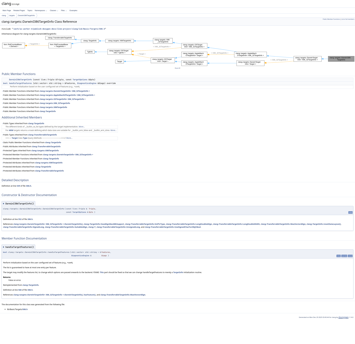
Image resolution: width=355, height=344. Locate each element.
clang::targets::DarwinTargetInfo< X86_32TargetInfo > (65, 91)
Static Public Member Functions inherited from (31, 142)
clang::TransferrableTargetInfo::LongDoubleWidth (236, 224)
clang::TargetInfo (48, 111)
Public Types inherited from (23, 123)
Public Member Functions (331, 19)
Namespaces (41, 10)
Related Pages (19, 10)
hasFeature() (90, 294)
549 (18, 186)
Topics (29, 10)
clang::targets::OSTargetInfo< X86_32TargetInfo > (63, 99)
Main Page (7, 10)
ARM (11, 130)
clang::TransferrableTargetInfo (42, 134)
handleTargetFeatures (20, 83)
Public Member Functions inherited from (46, 91)
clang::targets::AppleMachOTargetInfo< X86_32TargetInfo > (67, 95)
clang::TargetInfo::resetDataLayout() (324, 224)
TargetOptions (80, 79)
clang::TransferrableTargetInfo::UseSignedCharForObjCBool (173, 227)
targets (12, 15)
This (102, 272)
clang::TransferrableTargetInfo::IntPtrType (145, 224)
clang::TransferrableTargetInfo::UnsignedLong (118, 227)
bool (5, 83)
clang (4, 15)
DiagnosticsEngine (86, 83)
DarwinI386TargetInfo (26, 15)
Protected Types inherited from (30, 150)
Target (15, 138)
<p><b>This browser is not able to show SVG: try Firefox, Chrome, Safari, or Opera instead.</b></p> (178, 51)
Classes (54, 10)
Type (25, 138)
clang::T (92, 227)
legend (177, 68)
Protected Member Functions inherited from (47, 154)
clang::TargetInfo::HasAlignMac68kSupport (104, 224)
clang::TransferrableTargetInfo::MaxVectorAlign (283, 224)
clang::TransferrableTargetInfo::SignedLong (23, 227)
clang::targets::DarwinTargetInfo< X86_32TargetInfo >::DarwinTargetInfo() (48, 224)
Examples (73, 10)
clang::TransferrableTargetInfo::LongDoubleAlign (189, 224)
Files (64, 10)
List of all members (347, 19)
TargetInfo (178, 272)
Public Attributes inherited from (31, 146)
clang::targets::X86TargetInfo (53, 107)
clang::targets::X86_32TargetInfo (55, 103)
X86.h (28, 186)
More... (82, 126)
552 (19, 219)
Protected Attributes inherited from (32, 162)
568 (19, 290)
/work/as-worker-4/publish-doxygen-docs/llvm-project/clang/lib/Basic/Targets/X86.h (59, 29)
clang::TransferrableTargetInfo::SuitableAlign (66, 227)
